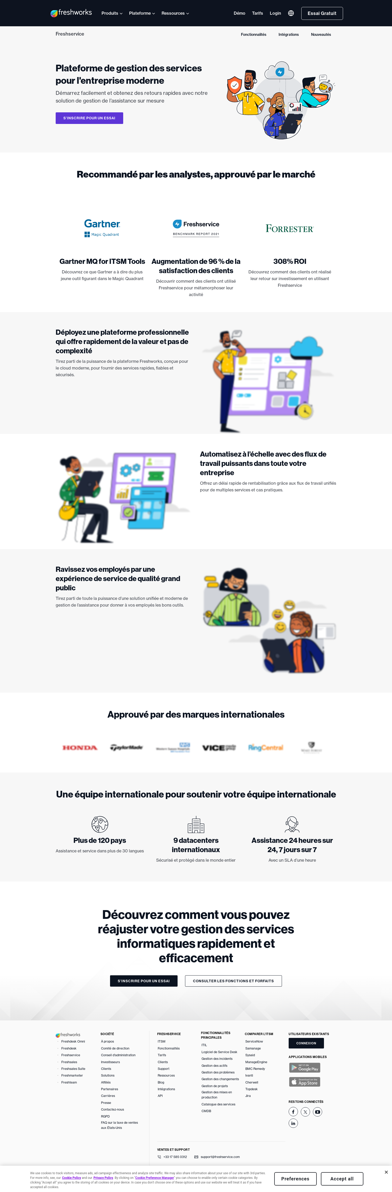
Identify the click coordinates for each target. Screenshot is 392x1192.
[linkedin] (293, 1123)
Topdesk (251, 1089)
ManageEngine (256, 1062)
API (160, 1096)
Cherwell (251, 1082)
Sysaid (250, 1055)
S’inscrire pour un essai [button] (89, 118)
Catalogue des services (218, 1104)
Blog (161, 1082)
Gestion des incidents (217, 1059)
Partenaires (109, 1089)
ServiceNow (254, 1041)
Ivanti (249, 1075)
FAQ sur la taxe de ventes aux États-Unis (119, 1125)
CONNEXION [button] (306, 1043)
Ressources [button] (173, 13)
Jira (248, 1096)
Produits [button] (110, 13)
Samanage (253, 1048)
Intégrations (289, 34)
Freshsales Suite (73, 1069)
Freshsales (69, 1062)
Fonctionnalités (253, 34)
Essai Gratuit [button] (322, 13)
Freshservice (70, 34)
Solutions (107, 1075)
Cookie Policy (71, 1178)
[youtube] (317, 1112)
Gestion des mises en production (217, 1094)
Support (163, 1069)
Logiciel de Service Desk (219, 1052)
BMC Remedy (255, 1069)
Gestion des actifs (214, 1066)
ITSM (161, 1041)
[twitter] (305, 1112)
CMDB (206, 1111)
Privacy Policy (103, 1178)
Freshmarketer (72, 1075)
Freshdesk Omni (73, 1041)
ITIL (204, 1045)
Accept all (342, 1178)
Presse (106, 1103)
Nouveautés (321, 34)
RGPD (105, 1116)
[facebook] (293, 1111)
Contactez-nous (112, 1109)
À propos (107, 1041)
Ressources (166, 1075)
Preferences (295, 1178)
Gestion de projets (215, 1086)
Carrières (108, 1096)
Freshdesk (69, 1048)
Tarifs (257, 13)
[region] (196, 1179)
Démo (239, 13)
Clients (106, 1069)
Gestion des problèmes (218, 1072)
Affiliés (106, 1082)
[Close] (386, 1172)
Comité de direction (115, 1048)
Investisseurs (110, 1062)
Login (275, 13)
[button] (291, 13)
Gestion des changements (220, 1079)
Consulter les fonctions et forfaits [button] (233, 981)
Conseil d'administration (118, 1055)
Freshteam (69, 1082)
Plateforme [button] (140, 13)
